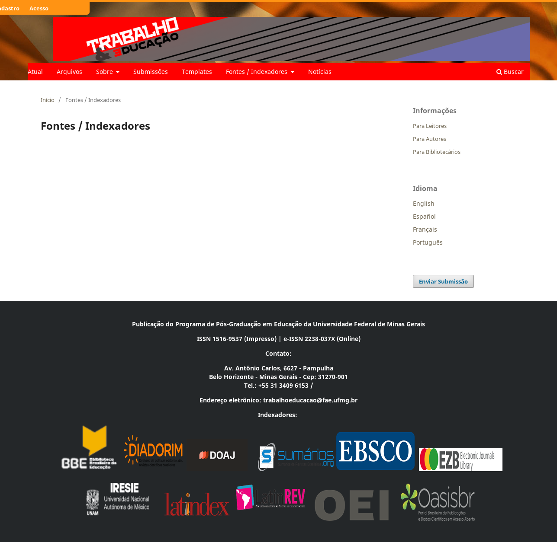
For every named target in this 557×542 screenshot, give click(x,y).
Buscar (510, 71)
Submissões (150, 71)
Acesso (38, 8)
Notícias (320, 71)
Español (424, 216)
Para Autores (429, 139)
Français (425, 229)
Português (428, 242)
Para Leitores (430, 126)
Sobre (105, 71)
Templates (197, 71)
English (424, 203)
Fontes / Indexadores (257, 71)
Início (48, 100)
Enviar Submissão (443, 281)
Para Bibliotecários (436, 152)
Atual (35, 71)
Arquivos (69, 71)
